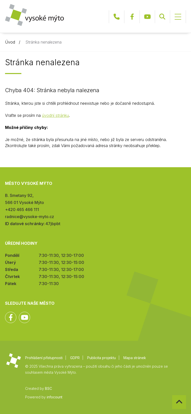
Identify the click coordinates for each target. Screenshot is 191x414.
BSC (48, 388)
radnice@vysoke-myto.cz (29, 216)
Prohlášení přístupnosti (44, 358)
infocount (54, 397)
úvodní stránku (55, 115)
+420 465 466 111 (116, 16)
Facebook (131, 16)
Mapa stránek (134, 358)
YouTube (147, 16)
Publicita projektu (101, 358)
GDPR (75, 358)
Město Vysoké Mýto (34, 15)
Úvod (10, 42)
